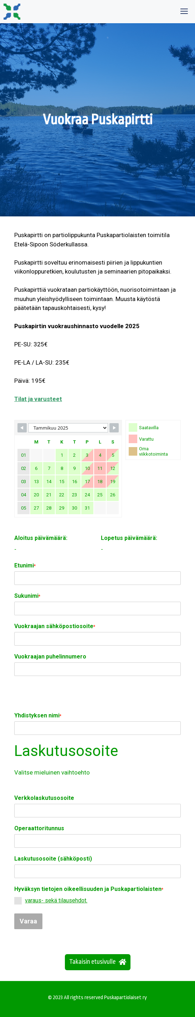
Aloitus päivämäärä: (40, 538)
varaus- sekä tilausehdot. (56, 900)
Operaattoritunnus (39, 828)
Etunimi (25, 565)
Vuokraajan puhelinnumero (50, 656)
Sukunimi (27, 595)
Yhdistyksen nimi (37, 715)
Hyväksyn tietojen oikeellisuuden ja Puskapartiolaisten (88, 889)
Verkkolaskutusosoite (44, 798)
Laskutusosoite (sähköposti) (53, 858)
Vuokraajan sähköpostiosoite (54, 626)
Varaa (28, 921)
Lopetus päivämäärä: (129, 538)
